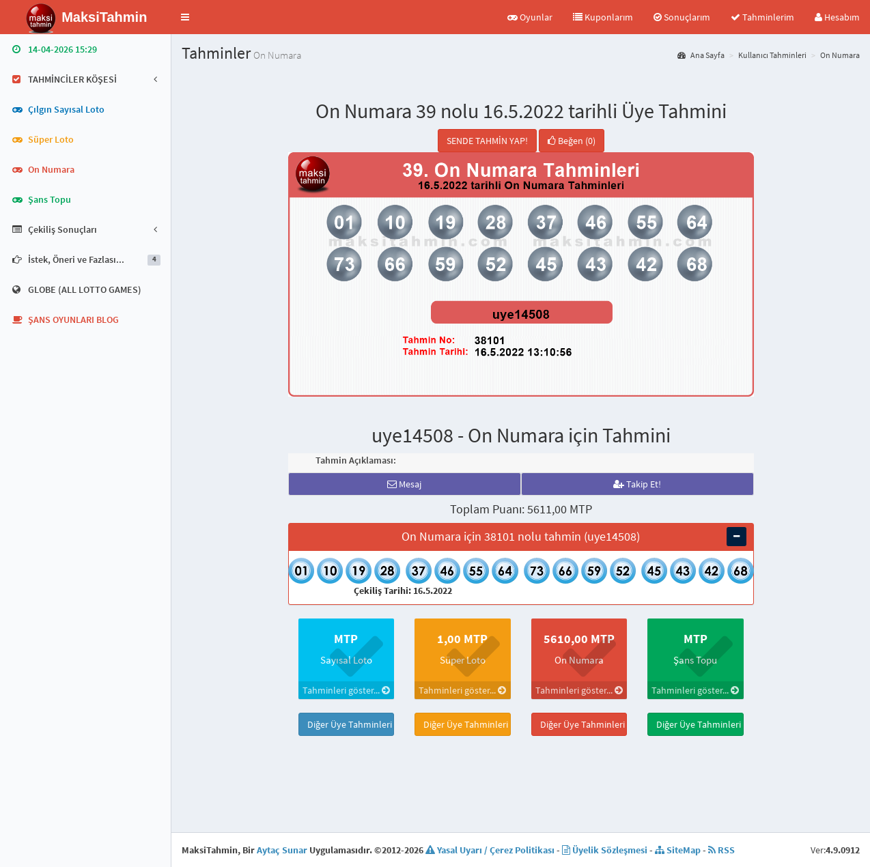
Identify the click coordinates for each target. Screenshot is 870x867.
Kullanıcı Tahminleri (772, 55)
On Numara (840, 55)
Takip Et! (637, 484)
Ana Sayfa (701, 55)
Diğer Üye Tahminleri (349, 724)
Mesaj (404, 484)
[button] (185, 17)
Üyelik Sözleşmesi (604, 850)
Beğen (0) (571, 140)
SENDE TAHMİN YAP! (487, 140)
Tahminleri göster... (346, 690)
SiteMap (678, 850)
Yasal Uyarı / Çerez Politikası (490, 850)
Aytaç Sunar (282, 850)
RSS (721, 850)
